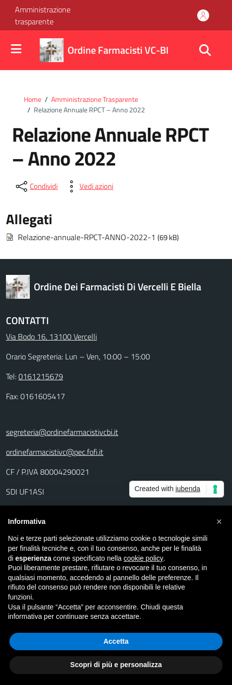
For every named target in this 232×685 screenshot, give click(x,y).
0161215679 (40, 376)
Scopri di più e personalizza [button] (115, 665)
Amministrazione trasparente (43, 15)
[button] (219, 521)
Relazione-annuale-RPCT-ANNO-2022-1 (86, 237)
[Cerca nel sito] (205, 50)
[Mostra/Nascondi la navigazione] (16, 49)
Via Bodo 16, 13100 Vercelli (51, 336)
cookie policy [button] (143, 558)
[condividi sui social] (36, 186)
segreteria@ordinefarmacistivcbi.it (62, 432)
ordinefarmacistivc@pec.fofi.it (54, 452)
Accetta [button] (116, 641)
